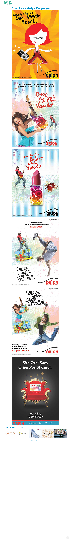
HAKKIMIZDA (41, 3)
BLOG (57, 3)
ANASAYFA (36, 3)
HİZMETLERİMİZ (46, 3)
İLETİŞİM (59, 3)
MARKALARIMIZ (52, 3)
